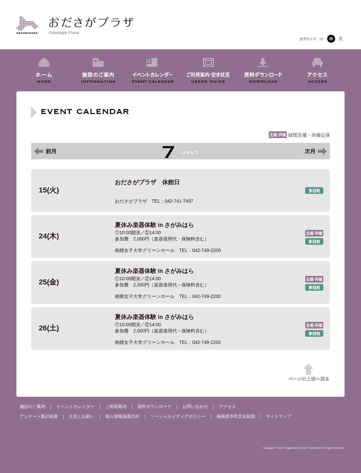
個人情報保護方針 (122, 416)
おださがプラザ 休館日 (180, 190)
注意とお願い (82, 416)
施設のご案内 (32, 406)
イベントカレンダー (75, 406)
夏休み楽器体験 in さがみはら (180, 236)
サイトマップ (278, 416)
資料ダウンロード (155, 406)
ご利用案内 (116, 406)
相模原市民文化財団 (236, 416)
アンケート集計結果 (39, 416)
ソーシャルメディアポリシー (178, 416)
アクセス (227, 406)
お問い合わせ (195, 406)
